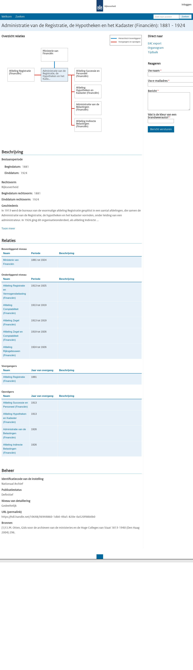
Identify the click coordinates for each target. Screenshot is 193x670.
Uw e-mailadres (158, 80)
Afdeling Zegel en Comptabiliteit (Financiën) (13, 335)
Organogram (156, 47)
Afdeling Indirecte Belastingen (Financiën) (13, 448)
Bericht (152, 91)
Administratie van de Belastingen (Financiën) (14, 433)
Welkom (6, 16)
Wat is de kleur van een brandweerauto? (162, 116)
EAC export (154, 43)
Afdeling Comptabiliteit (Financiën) (10, 309)
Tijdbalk (153, 52)
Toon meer (8, 228)
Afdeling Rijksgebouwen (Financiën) (11, 351)
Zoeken (20, 16)
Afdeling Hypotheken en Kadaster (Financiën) (14, 418)
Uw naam (154, 70)
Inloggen (187, 4)
